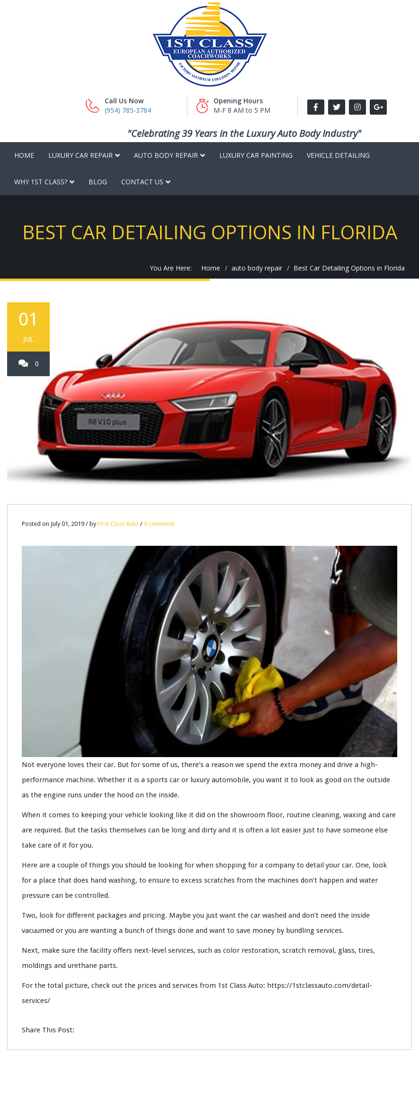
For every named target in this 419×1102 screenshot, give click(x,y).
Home (24, 155)
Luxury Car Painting (256, 155)
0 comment (159, 523)
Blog (98, 181)
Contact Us (142, 181)
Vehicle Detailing (338, 155)
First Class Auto (118, 523)
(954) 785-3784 (128, 110)
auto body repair (257, 267)
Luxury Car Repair (80, 155)
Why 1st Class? (40, 181)
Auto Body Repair (166, 155)
